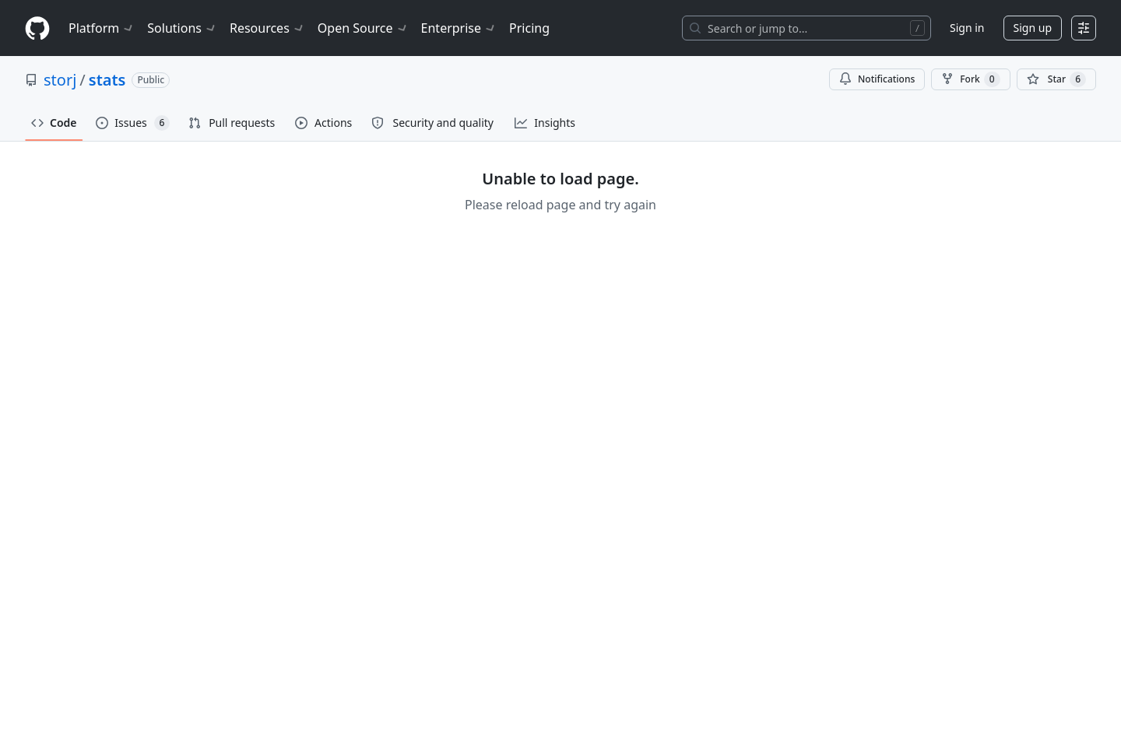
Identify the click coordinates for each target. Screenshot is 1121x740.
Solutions (182, 28)
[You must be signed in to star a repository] (1056, 79)
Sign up (1033, 27)
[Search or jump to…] (806, 28)
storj (60, 79)
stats (107, 79)
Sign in (967, 27)
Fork (970, 79)
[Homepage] (37, 28)
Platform (102, 28)
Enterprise (459, 28)
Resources (267, 28)
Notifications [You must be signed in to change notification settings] (877, 79)
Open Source (363, 28)
